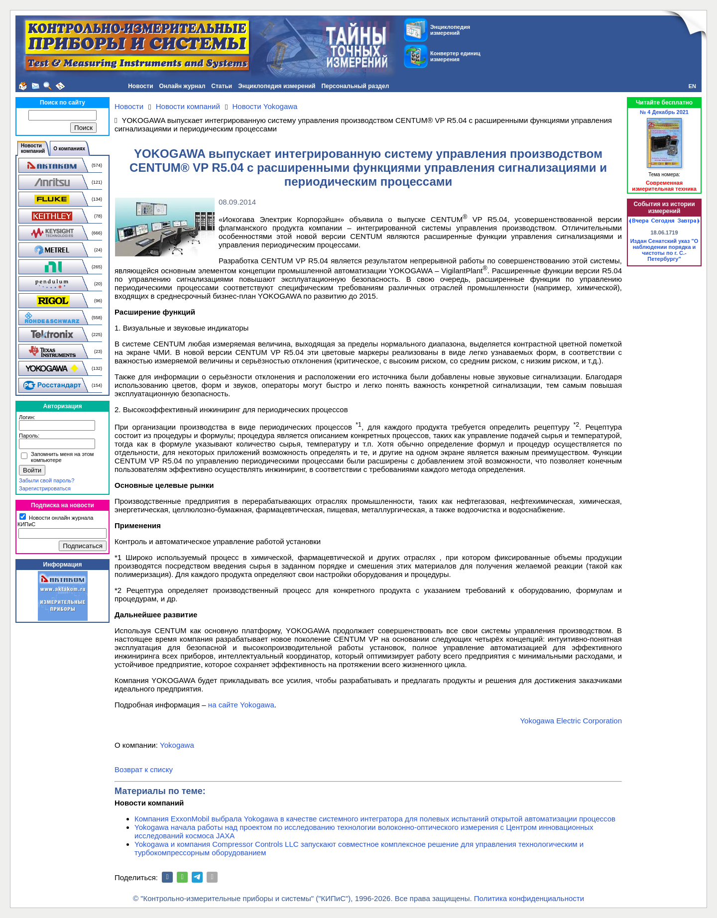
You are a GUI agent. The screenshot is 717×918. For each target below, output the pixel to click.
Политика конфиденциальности (529, 898)
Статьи (221, 86)
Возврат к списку (144, 769)
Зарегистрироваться (45, 488)
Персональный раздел (355, 86)
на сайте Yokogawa (241, 704)
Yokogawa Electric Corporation (571, 720)
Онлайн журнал (182, 86)
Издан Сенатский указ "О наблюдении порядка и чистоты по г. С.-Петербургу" (664, 250)
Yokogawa (177, 745)
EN (692, 86)
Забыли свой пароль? (46, 480)
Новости (140, 86)
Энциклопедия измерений (276, 86)
